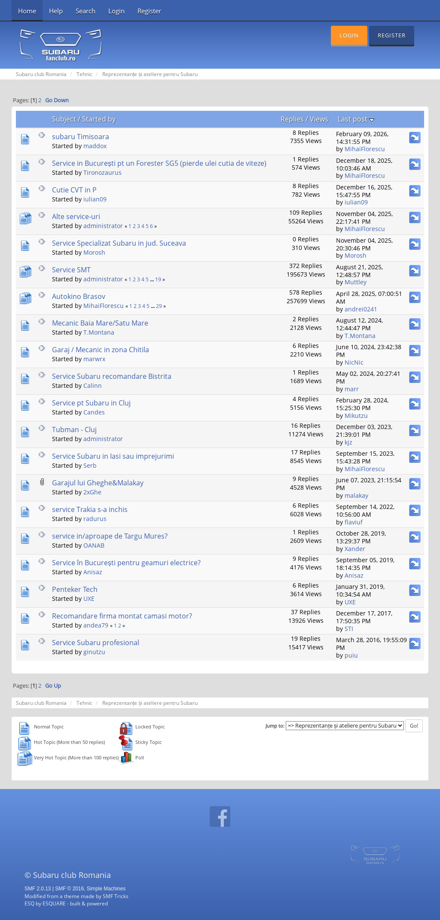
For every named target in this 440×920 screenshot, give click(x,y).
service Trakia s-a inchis (90, 509)
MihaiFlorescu (365, 149)
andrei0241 (361, 309)
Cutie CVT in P (74, 190)
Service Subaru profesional (95, 642)
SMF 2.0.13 (37, 889)
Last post (356, 119)
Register (149, 10)
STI (349, 629)
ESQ (29, 903)
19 (158, 279)
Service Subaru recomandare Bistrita (111, 376)
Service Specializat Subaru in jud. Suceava (119, 243)
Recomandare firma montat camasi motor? (122, 616)
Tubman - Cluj (74, 429)
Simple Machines (106, 889)
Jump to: (275, 726)
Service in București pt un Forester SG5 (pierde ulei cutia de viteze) (159, 163)
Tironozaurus (102, 172)
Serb (90, 465)
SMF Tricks (115, 896)
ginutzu (94, 652)
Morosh (94, 252)
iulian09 (95, 199)
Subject (64, 119)
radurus (95, 519)
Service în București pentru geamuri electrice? (126, 562)
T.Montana (98, 332)
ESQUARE (54, 903)
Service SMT (71, 269)
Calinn (92, 385)
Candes (94, 412)
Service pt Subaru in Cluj (91, 403)
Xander (355, 549)
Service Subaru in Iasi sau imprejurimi (113, 456)
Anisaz (92, 572)
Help (56, 10)
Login (116, 10)
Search (85, 10)
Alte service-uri (76, 216)
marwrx (94, 359)
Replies (292, 119)
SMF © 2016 (69, 889)
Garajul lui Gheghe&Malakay (98, 482)
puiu (351, 655)
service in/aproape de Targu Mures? (110, 536)
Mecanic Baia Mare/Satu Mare (100, 323)
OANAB (93, 545)
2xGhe (92, 492)
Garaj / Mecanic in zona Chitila (100, 349)
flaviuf (354, 522)
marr (352, 389)
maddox (95, 146)
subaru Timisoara (80, 136)
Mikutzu (356, 415)
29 (159, 306)
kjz (348, 442)
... (152, 279)
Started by (99, 119)
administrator (103, 226)
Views (319, 119)
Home (27, 10)
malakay (356, 495)
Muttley (356, 282)
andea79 (95, 625)
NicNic (354, 362)
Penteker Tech (75, 589)
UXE (89, 598)
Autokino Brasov (78, 296)
